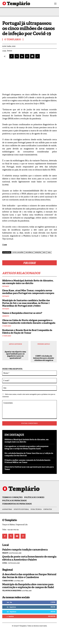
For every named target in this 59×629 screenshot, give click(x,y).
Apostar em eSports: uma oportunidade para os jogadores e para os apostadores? (15, 355)
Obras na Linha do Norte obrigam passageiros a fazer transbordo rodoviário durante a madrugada (28, 321)
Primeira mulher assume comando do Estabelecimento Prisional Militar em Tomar (27, 461)
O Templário (6, 326)
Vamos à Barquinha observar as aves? (22, 313)
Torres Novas (7, 581)
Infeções (38, 252)
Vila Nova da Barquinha (11, 591)
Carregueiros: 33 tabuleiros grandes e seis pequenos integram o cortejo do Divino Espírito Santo (26, 447)
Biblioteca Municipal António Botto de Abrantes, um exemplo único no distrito (27, 282)
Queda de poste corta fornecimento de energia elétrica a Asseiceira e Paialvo (29, 558)
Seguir (53, 607)
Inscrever (51, 616)
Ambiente (5, 316)
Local (4, 563)
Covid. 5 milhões (18, 252)
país (44, 252)
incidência (29, 252)
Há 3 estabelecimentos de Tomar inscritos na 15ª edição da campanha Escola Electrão (29, 454)
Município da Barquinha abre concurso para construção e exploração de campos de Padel (28, 586)
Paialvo (5, 553)
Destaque (5, 286)
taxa (49, 252)
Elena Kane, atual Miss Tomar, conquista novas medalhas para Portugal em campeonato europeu (28, 292)
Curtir (52, 602)
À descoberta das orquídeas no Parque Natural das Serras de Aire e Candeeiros (29, 576)
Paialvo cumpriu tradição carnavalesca (25, 549)
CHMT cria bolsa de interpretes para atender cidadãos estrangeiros (43, 358)
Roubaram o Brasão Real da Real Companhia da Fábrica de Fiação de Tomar (27, 331)
